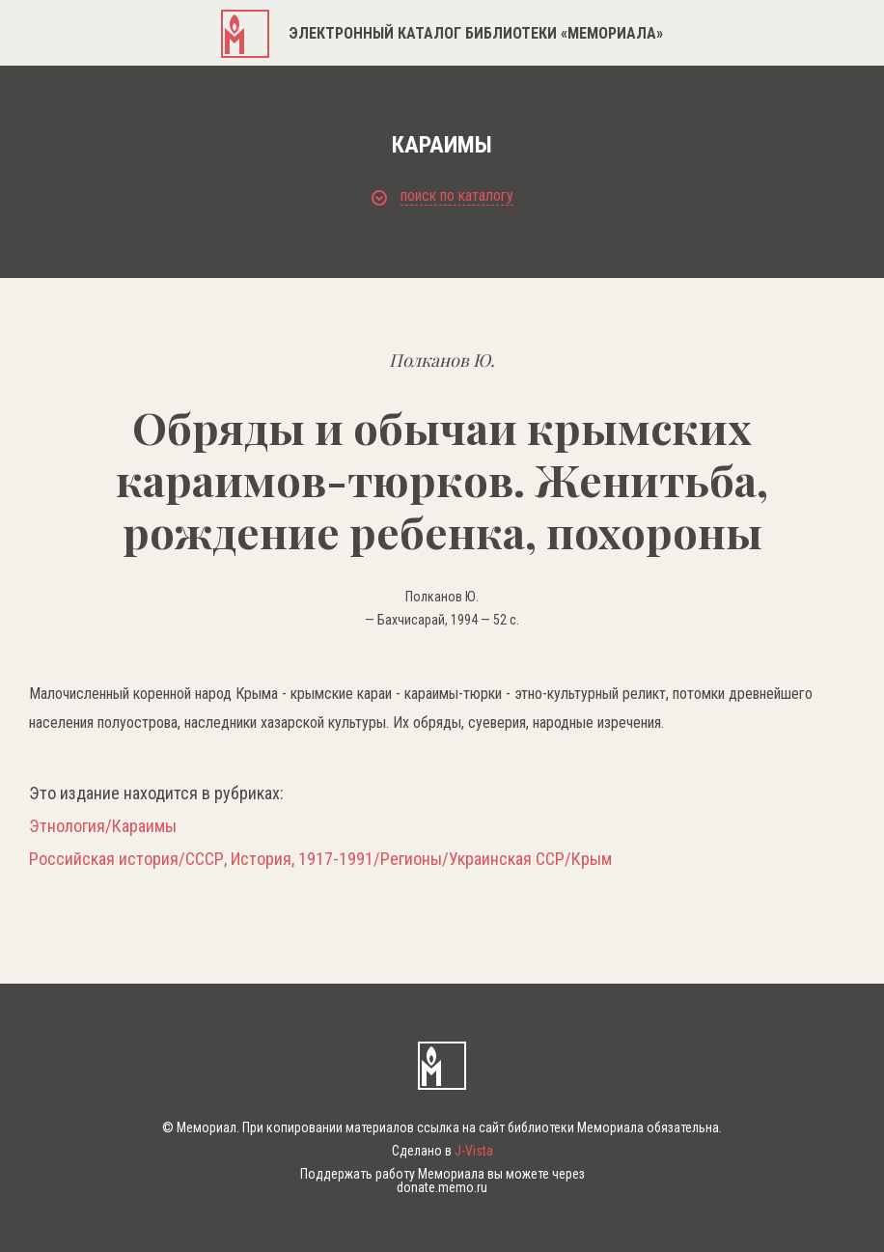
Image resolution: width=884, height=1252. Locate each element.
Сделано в (442, 1150)
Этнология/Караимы (103, 826)
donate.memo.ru (442, 1187)
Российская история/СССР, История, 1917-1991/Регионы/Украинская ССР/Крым (320, 859)
